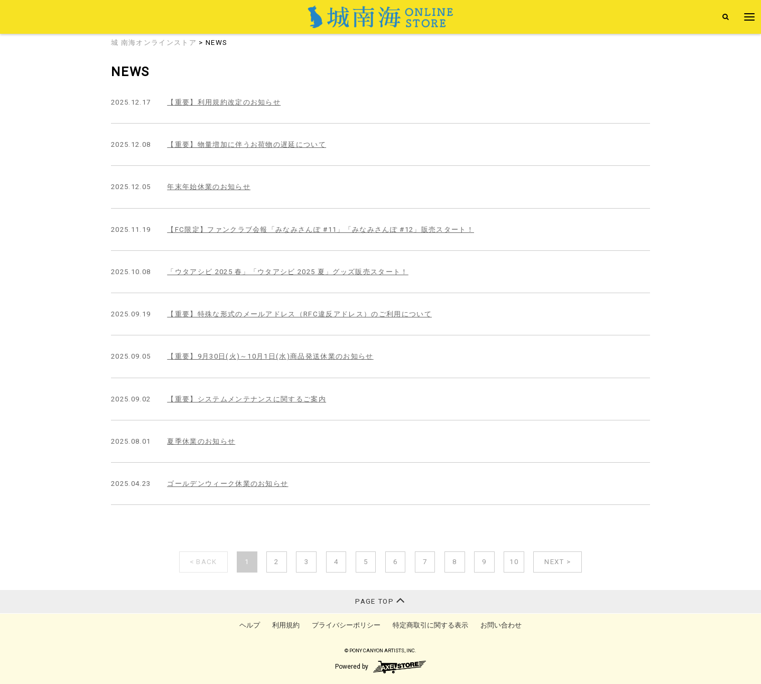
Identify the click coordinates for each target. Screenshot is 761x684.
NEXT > (557, 562)
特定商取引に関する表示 (430, 625)
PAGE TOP (380, 600)
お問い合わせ (501, 625)
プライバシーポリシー (346, 625)
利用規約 (286, 625)
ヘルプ (249, 625)
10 (513, 562)
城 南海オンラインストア (154, 42)
